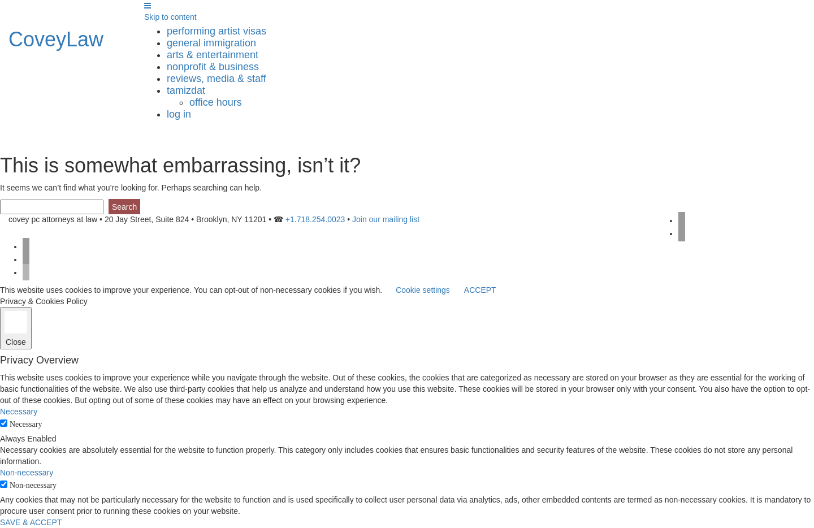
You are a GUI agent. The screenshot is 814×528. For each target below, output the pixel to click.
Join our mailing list (385, 219)
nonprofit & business (213, 66)
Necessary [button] (18, 411)
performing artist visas (216, 31)
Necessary (26, 424)
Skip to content (170, 16)
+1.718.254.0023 (315, 219)
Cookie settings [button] (423, 290)
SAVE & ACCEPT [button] (31, 522)
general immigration (211, 43)
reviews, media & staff (216, 78)
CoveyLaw (55, 39)
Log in (179, 114)
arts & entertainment (212, 54)
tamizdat (186, 90)
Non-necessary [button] (26, 472)
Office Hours (215, 102)
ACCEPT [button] (480, 290)
